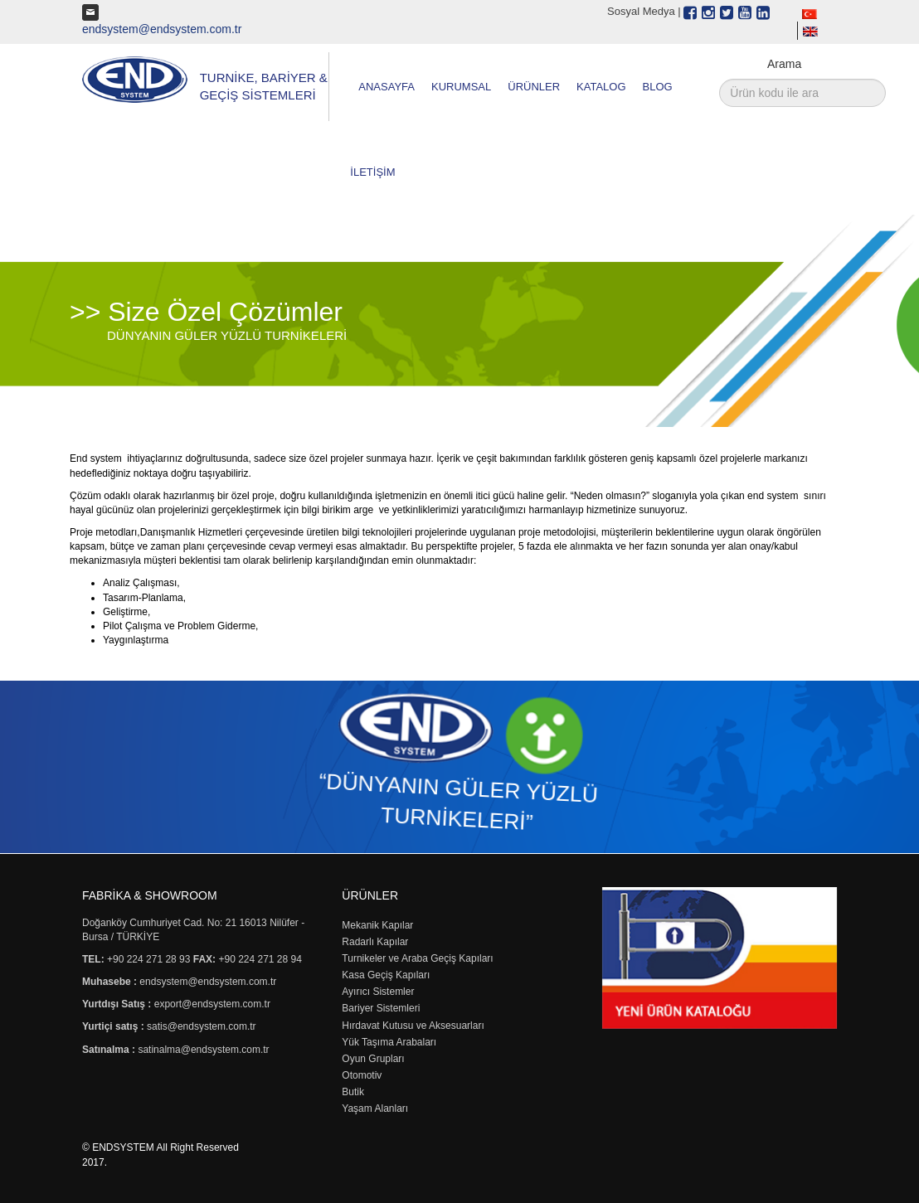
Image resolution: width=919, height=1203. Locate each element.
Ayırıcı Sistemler (378, 991)
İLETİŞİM (372, 172)
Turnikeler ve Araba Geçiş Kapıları (417, 958)
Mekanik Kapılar (377, 925)
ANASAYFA (386, 86)
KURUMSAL (461, 86)
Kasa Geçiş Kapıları (386, 975)
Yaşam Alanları (375, 1108)
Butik (353, 1092)
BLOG (658, 86)
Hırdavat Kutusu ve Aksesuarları (413, 1025)
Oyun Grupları (373, 1059)
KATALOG (600, 86)
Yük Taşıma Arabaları (389, 1042)
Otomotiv (362, 1075)
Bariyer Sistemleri (381, 1008)
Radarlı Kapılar (375, 942)
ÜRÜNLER (534, 86)
